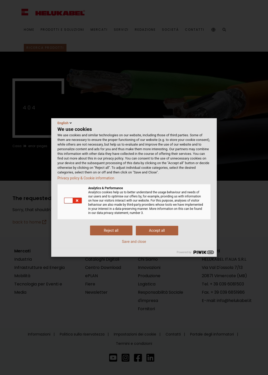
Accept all (157, 230)
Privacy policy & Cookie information (85, 178)
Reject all (111, 230)
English (65, 123)
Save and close (134, 242)
